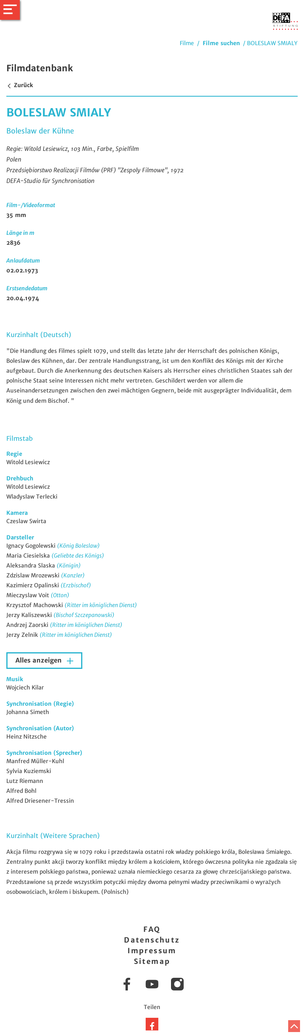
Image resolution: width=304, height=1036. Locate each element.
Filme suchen (221, 43)
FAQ (151, 929)
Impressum (152, 950)
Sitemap (152, 961)
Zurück (19, 85)
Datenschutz (152, 940)
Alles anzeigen (39, 660)
